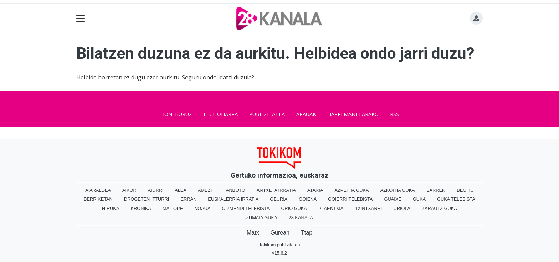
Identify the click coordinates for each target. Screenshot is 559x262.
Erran (188, 199)
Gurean (280, 233)
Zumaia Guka (261, 217)
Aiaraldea (98, 190)
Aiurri (155, 190)
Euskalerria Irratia (233, 199)
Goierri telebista (350, 199)
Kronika (140, 208)
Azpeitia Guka (351, 190)
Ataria (315, 190)
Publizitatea (267, 114)
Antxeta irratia (276, 190)
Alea (180, 190)
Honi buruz (176, 114)
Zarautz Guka (439, 208)
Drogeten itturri (146, 199)
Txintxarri (368, 208)
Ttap (306, 233)
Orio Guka (294, 208)
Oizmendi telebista (246, 208)
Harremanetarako (353, 114)
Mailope (173, 208)
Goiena (308, 199)
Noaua (202, 208)
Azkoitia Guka (397, 190)
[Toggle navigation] (80, 18)
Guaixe (392, 199)
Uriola (401, 208)
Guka (419, 199)
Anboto (235, 190)
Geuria (278, 199)
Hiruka (110, 208)
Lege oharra (221, 114)
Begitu (465, 190)
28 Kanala (301, 217)
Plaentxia (330, 208)
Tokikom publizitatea (279, 244)
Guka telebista (456, 199)
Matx (253, 233)
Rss (394, 114)
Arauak (306, 114)
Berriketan (98, 199)
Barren (435, 190)
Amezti (206, 190)
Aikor (129, 190)
